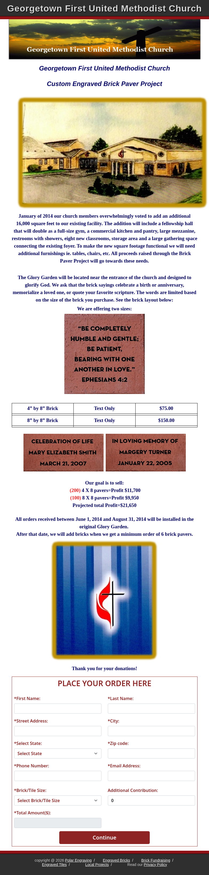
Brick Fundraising (155, 860)
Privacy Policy (155, 864)
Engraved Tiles (54, 864)
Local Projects (97, 864)
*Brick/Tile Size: (30, 790)
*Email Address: (124, 766)
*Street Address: (31, 721)
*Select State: (28, 743)
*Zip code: (118, 743)
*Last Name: (121, 698)
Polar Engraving (78, 860)
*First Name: (27, 698)
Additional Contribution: (133, 790)
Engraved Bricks (116, 860)
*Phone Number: (31, 766)
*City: (113, 721)
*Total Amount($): (32, 813)
